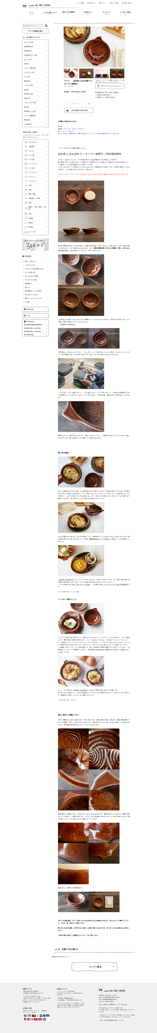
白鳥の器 (27, 98)
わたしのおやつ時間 (31, 276)
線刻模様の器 (28, 46)
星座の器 (27, 120)
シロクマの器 (28, 85)
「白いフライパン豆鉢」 (83, 584)
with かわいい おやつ (31, 294)
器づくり (28, 287)
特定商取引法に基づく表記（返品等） (107, 92)
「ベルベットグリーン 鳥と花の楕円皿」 (115, 584)
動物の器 (27, 81)
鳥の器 (26, 89)
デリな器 (27, 77)
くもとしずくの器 (30, 102)
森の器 (26, 107)
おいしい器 (27, 59)
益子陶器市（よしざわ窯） (33, 291)
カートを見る (115, 3)
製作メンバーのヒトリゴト (33, 298)
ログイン (103, 3)
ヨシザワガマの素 (30, 280)
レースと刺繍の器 (30, 115)
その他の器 (27, 124)
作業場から (28, 283)
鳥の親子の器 (28, 94)
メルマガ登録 (80, 3)
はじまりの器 (28, 42)
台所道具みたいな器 (30, 55)
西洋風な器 (27, 51)
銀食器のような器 (30, 111)
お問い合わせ (128, 3)
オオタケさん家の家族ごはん (34, 269)
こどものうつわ (30, 265)
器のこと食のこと (30, 261)
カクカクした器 (29, 72)
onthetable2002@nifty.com (109, 999)
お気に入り (92, 3)
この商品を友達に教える (103, 95)
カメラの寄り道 (30, 272)
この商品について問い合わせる (105, 97)
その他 (27, 302)
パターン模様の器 (30, 68)
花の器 (26, 64)
